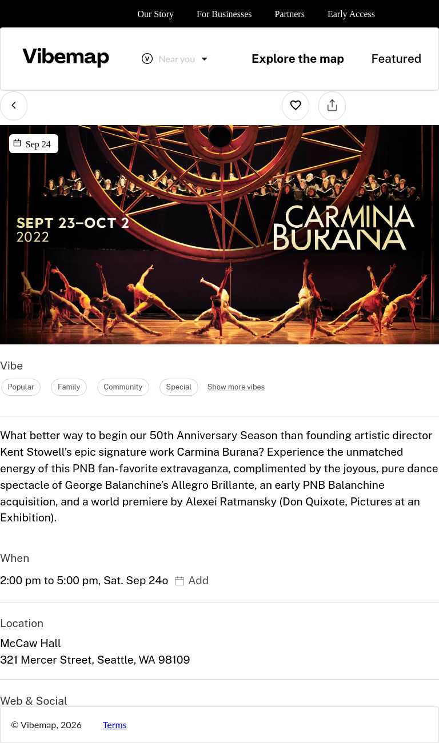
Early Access (351, 14)
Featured (396, 58)
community (122, 387)
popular (20, 387)
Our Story (155, 14)
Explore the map (298, 58)
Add (191, 580)
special (178, 387)
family (69, 387)
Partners (289, 14)
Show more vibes (236, 387)
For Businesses (224, 14)
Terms (115, 724)
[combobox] (184, 58)
